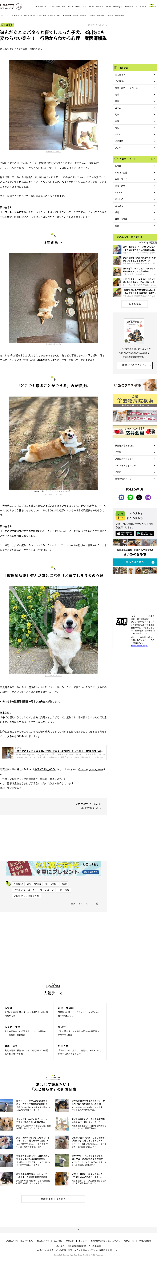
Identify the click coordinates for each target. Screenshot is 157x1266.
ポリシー (82, 1241)
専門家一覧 (129, 1241)
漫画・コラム (80, 6)
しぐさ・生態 (121, 172)
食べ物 (91, 6)
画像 (117, 121)
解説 (64, 884)
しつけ (51, 6)
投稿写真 (99, 6)
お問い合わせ (145, 1241)
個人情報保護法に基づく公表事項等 (84, 1246)
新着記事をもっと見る (53, 1198)
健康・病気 (120, 185)
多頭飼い (18, 884)
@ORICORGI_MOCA (53, 152)
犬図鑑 (108, 6)
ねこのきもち (43, 1241)
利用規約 (70, 1241)
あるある (119, 205)
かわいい (119, 192)
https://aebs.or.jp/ (139, 645)
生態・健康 (60, 6)
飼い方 (70, 6)
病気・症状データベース (126, 87)
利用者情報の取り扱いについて (105, 1241)
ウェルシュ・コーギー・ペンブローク (33, 889)
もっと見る (135, 303)
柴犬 (117, 225)
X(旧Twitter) (51, 884)
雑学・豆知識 (29, 15)
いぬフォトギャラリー (125, 465)
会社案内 (60, 1246)
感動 (117, 212)
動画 (117, 114)
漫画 (117, 101)
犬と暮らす (14, 15)
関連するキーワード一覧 (84, 903)
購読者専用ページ (123, 478)
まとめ (118, 134)
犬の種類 (119, 140)
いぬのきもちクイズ (124, 458)
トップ (2, 15)
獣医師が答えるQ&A (124, 445)
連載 (117, 94)
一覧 (150, 158)
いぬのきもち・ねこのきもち (19, 1241)
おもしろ (119, 199)
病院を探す (128, 6)
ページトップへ (78, 1230)
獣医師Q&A (117, 6)
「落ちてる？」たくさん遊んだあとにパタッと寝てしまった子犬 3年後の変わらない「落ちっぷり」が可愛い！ (59, 751)
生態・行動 (63, 889)
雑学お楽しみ (41, 6)
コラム (118, 107)
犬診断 (118, 472)
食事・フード (121, 179)
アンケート (120, 147)
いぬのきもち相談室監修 (26, 895)
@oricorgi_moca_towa (53, 494)
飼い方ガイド (141, 6)
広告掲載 (58, 1241)
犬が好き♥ (119, 81)
